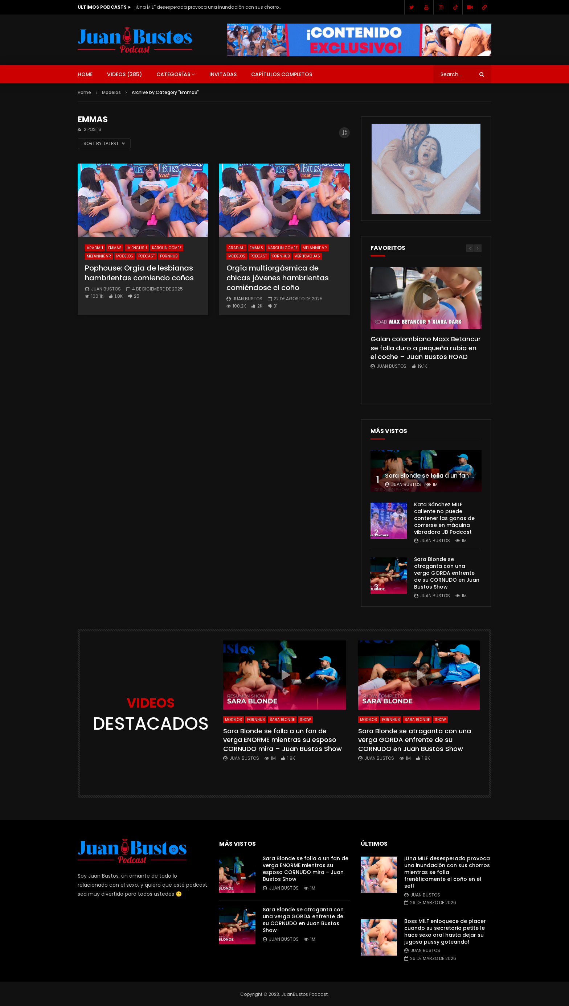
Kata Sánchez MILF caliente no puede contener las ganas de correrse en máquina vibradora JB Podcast (444, 518)
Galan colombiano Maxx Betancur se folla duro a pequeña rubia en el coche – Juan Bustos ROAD (426, 347)
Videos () (124, 74)
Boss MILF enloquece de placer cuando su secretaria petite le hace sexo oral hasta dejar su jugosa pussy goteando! (445, 931)
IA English (137, 248)
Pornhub (168, 256)
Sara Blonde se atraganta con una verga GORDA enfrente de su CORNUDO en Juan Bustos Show (446, 573)
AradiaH (95, 248)
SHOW (305, 719)
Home (85, 74)
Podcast (146, 256)
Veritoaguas (307, 256)
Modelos (111, 92)
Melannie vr (99, 256)
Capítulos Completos (281, 74)
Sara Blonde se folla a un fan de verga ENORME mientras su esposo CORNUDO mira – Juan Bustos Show (282, 739)
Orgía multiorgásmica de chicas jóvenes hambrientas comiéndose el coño (277, 278)
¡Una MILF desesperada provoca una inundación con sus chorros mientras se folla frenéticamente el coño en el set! (208, 7)
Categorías (173, 74)
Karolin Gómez (166, 248)
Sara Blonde (282, 719)
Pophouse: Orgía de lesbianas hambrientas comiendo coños (139, 273)
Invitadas (223, 74)
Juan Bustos (106, 289)
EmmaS (115, 248)
